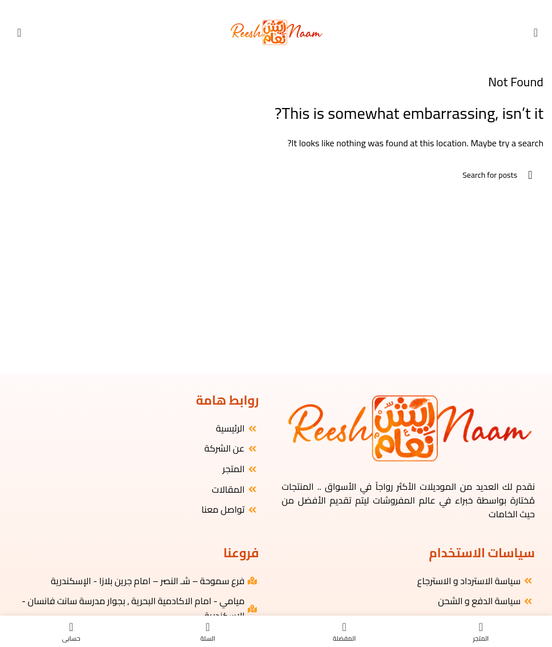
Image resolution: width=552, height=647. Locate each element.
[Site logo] (276, 31)
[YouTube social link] (271, 7)
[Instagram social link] (281, 7)
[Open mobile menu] (535, 32)
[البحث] (276, 175)
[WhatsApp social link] (261, 7)
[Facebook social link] (291, 7)
